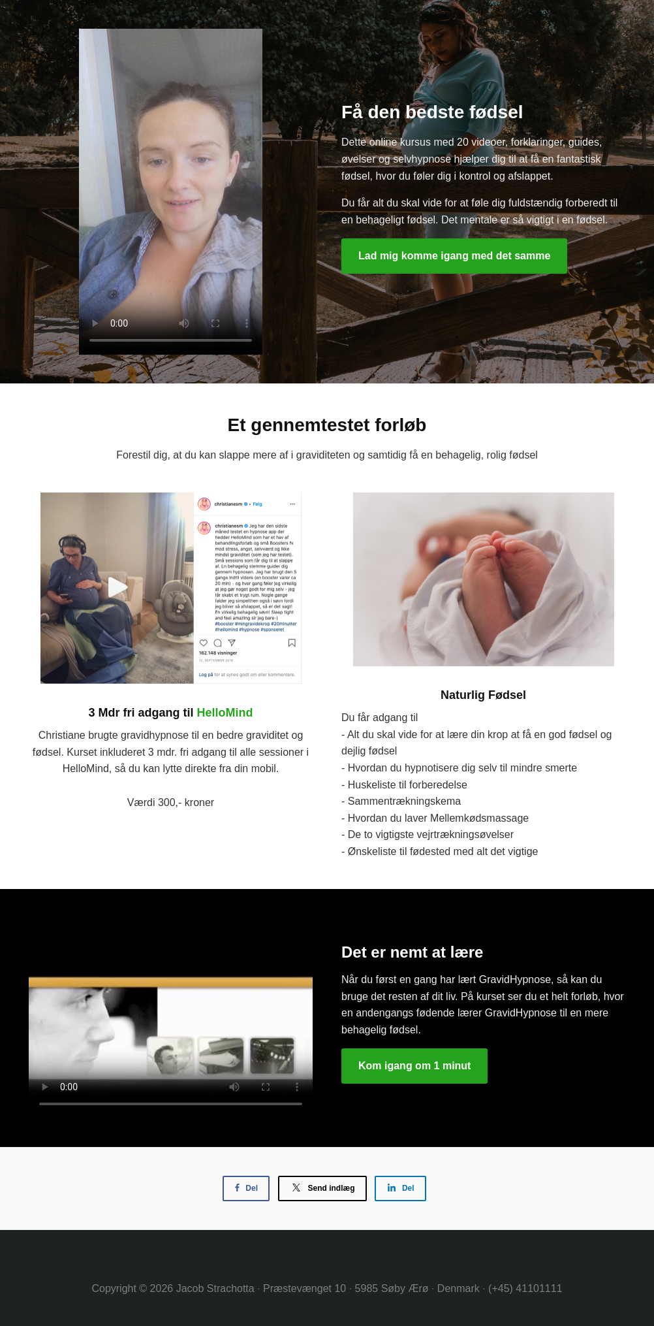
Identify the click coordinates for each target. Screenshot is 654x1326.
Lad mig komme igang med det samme (454, 255)
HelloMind (225, 712)
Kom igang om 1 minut (414, 1065)
